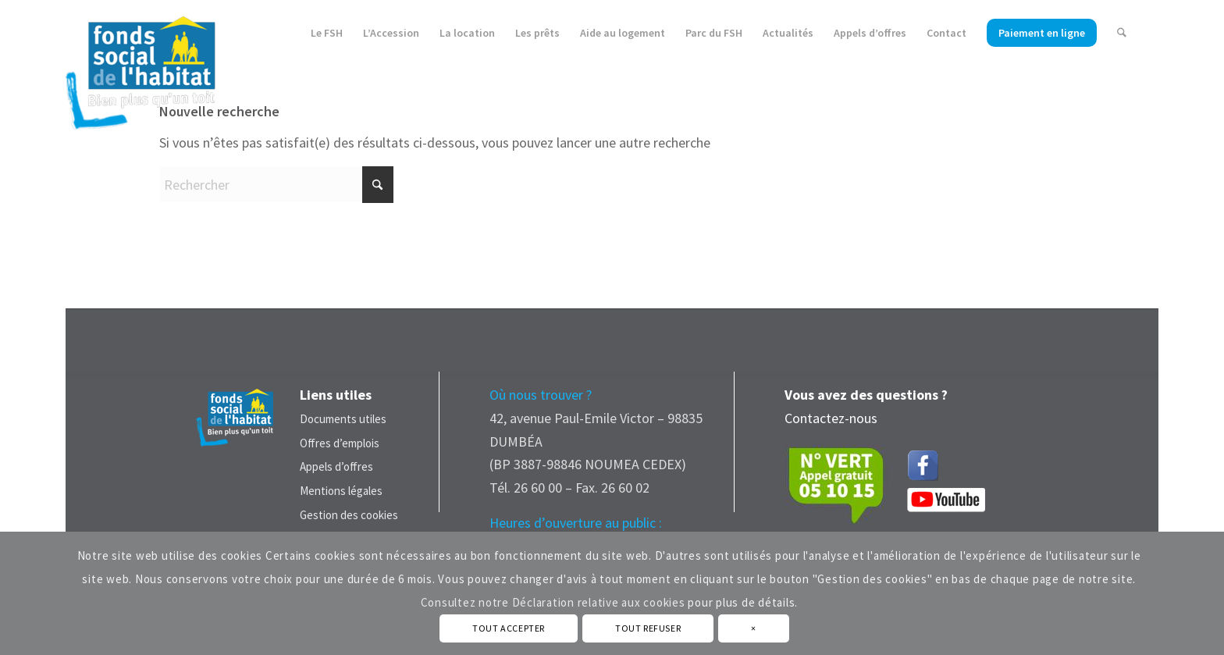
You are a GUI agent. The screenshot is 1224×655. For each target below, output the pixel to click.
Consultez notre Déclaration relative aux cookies (553, 602)
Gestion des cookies (349, 514)
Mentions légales (341, 490)
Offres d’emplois (339, 443)
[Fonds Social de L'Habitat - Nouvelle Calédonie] (140, 65)
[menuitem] (327, 33)
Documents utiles (343, 418)
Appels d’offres (336, 466)
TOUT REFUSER (648, 628)
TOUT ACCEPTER (508, 628)
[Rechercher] (1122, 33)
